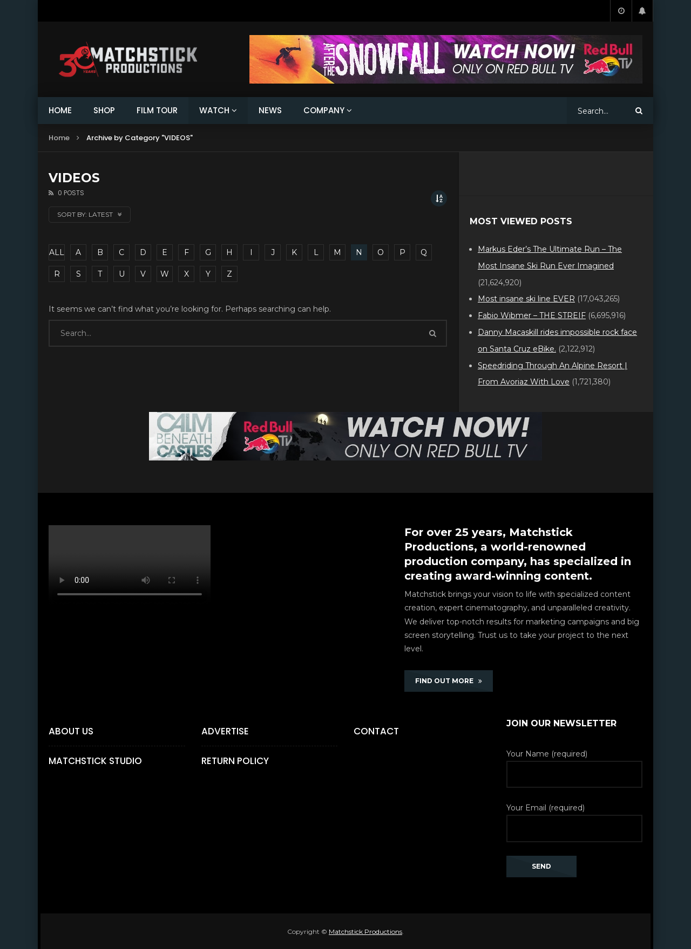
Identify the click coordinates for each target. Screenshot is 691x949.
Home (59, 138)
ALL (56, 252)
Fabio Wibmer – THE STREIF (532, 315)
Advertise (225, 731)
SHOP (104, 110)
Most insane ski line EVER (526, 299)
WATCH (214, 110)
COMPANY (323, 110)
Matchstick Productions (365, 931)
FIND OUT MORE (448, 681)
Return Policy (235, 760)
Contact (376, 731)
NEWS (270, 110)
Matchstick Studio (95, 760)
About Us (71, 731)
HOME (60, 110)
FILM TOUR (157, 110)
